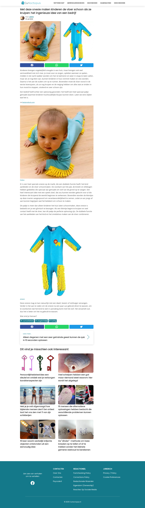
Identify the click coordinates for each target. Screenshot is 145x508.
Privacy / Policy (109, 473)
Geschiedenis (119, 3)
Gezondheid (92, 3)
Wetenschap (59, 3)
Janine (31, 17)
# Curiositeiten (27, 321)
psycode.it (57, 481)
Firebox (22, 180)
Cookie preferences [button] (111, 477)
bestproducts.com (28, 102)
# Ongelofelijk (41, 321)
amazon (22, 299)
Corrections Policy (81, 477)
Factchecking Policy (82, 473)
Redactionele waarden (83, 481)
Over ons (57, 473)
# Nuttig (52, 321)
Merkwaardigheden (75, 3)
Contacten (57, 477)
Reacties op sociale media (85, 489)
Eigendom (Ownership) (83, 485)
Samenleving (105, 3)
